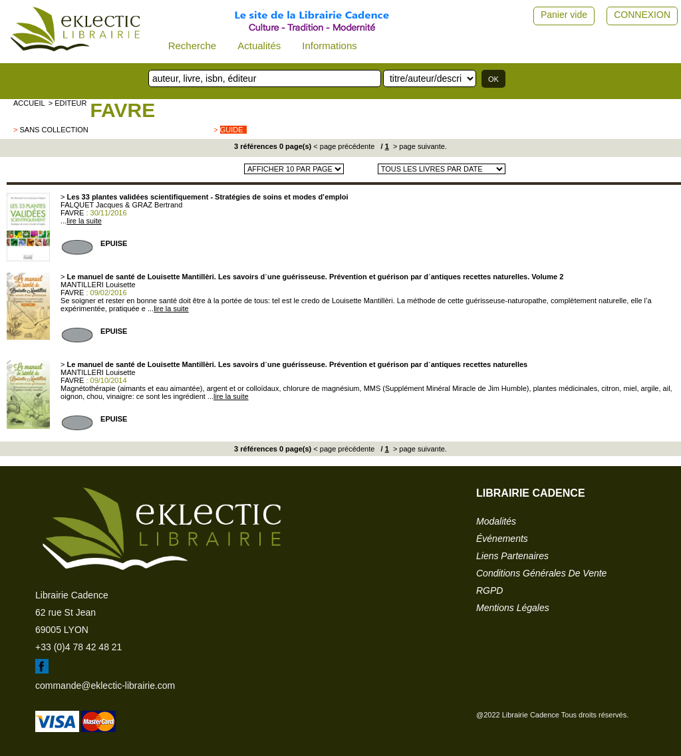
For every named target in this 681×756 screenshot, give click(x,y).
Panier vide (564, 14)
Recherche (192, 45)
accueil (29, 103)
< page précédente (343, 146)
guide (231, 130)
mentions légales (512, 607)
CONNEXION (642, 14)
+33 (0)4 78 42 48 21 (78, 647)
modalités (496, 521)
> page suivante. (419, 146)
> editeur (68, 103)
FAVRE (122, 110)
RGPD (489, 590)
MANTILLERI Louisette (98, 285)
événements (502, 538)
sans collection (53, 130)
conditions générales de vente (541, 573)
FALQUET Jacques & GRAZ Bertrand (121, 205)
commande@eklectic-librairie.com (105, 685)
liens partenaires (512, 556)
